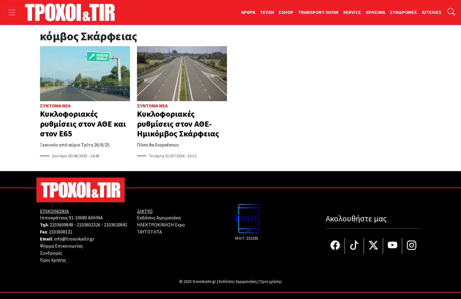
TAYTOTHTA (149, 232)
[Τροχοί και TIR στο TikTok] (354, 246)
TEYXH (267, 12)
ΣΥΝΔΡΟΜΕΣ (403, 12)
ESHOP (286, 12)
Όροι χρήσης (270, 282)
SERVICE (352, 12)
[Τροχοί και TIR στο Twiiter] (373, 246)
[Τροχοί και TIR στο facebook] (335, 246)
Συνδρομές (51, 253)
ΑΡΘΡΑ (248, 12)
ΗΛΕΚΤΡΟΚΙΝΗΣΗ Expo (161, 225)
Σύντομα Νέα (55, 106)
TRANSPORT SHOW (318, 12)
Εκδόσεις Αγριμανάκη (159, 218)
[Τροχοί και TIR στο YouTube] (392, 246)
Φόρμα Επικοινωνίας (61, 246)
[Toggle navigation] (12, 12)
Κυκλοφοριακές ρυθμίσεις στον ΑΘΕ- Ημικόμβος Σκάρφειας (178, 124)
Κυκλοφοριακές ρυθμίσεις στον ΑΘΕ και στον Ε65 (83, 124)
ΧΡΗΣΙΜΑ (375, 12)
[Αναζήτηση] (451, 12)
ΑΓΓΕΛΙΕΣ (432, 12)
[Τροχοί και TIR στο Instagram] (411, 246)
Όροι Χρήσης (53, 260)
